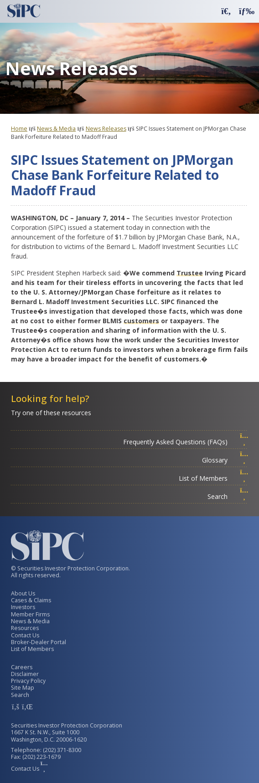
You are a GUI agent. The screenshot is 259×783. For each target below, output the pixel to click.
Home (19, 128)
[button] (226, 11)
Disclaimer (25, 674)
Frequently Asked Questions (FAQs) (186, 441)
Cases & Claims (31, 600)
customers (141, 320)
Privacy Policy (28, 681)
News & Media (56, 128)
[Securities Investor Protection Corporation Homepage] (23, 10)
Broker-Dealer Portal (38, 642)
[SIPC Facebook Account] (15, 707)
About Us (23, 593)
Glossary (225, 460)
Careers (21, 667)
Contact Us (25, 635)
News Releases (106, 128)
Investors (23, 607)
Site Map (22, 687)
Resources (25, 628)
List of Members (214, 478)
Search (228, 496)
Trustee (189, 273)
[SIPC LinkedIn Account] (26, 707)
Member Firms (30, 614)
